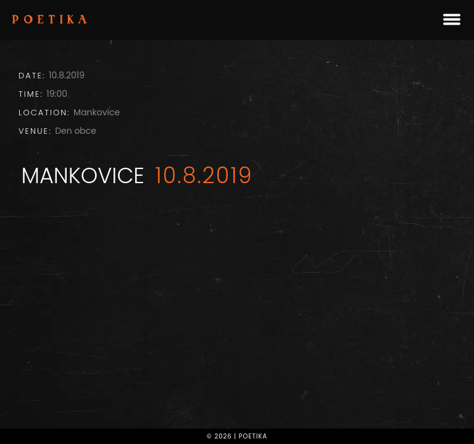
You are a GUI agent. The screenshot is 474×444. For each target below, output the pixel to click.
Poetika (51, 21)
